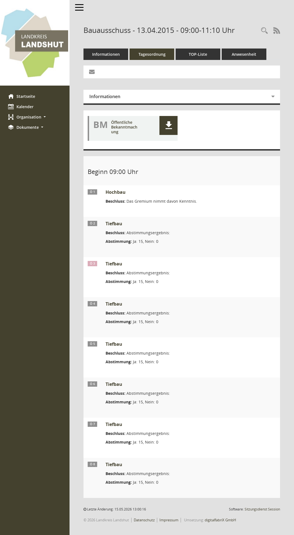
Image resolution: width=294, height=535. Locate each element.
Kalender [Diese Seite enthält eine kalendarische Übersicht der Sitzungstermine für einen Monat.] (21, 106)
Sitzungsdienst (262, 509)
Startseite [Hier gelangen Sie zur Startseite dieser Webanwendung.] (21, 96)
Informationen (106, 54)
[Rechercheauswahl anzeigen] (264, 30)
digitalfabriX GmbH (220, 519)
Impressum (169, 519)
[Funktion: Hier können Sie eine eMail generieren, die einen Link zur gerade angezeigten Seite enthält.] (92, 72)
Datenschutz (144, 519)
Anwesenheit (244, 54)
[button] (35, 117)
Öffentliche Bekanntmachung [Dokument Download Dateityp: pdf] (124, 127)
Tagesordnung (152, 54)
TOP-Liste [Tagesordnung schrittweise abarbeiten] (198, 54)
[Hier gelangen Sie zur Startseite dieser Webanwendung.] (35, 42)
